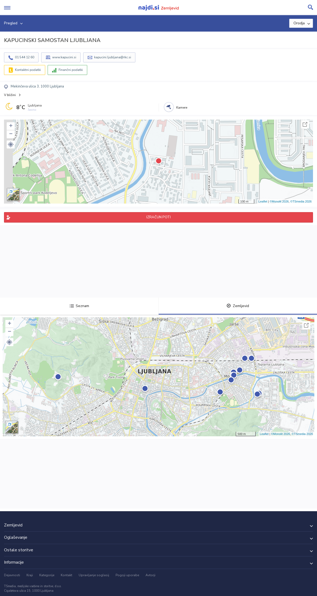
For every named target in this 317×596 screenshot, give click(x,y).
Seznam (79, 305)
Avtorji (150, 575)
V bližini (10, 95)
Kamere (181, 107)
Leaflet (262, 201)
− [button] (11, 134)
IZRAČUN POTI (158, 217)
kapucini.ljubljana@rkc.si (112, 57)
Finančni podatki (71, 70)
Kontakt (66, 575)
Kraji (29, 575)
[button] (11, 144)
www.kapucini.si (64, 57)
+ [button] (11, 126)
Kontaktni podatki (28, 70)
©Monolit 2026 (279, 201)
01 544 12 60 (24, 57)
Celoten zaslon (305, 124)
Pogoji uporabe (127, 575)
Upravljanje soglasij (94, 575)
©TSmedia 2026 (301, 201)
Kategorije (46, 575)
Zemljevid (238, 305)
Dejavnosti (12, 575)
